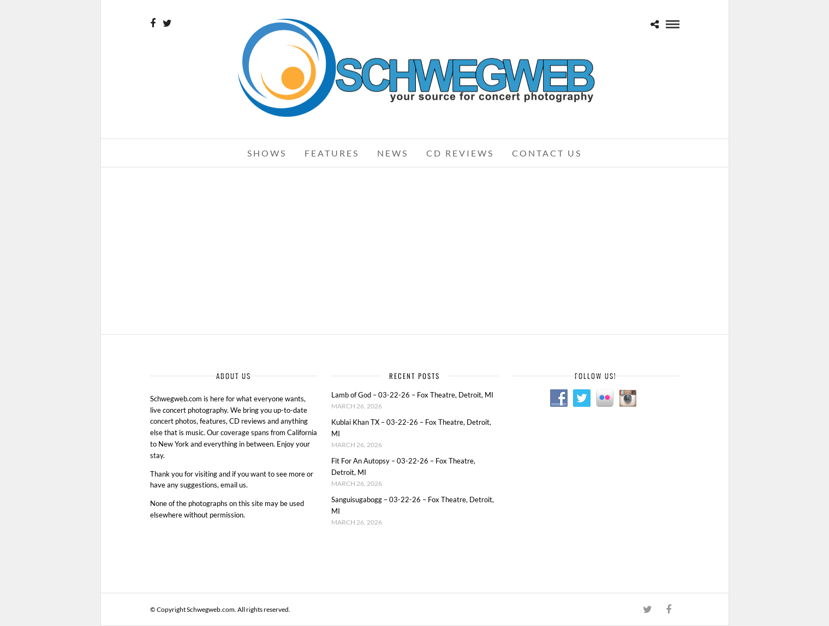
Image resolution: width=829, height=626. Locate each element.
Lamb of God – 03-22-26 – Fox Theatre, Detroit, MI (412, 394)
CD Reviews (460, 153)
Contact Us (547, 153)
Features (332, 153)
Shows (267, 153)
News (392, 153)
